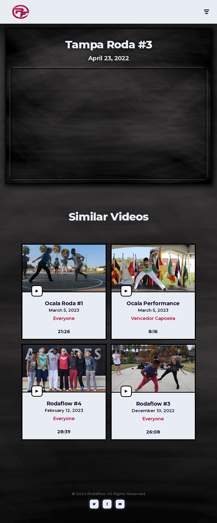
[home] (20, 12)
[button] (206, 11)
